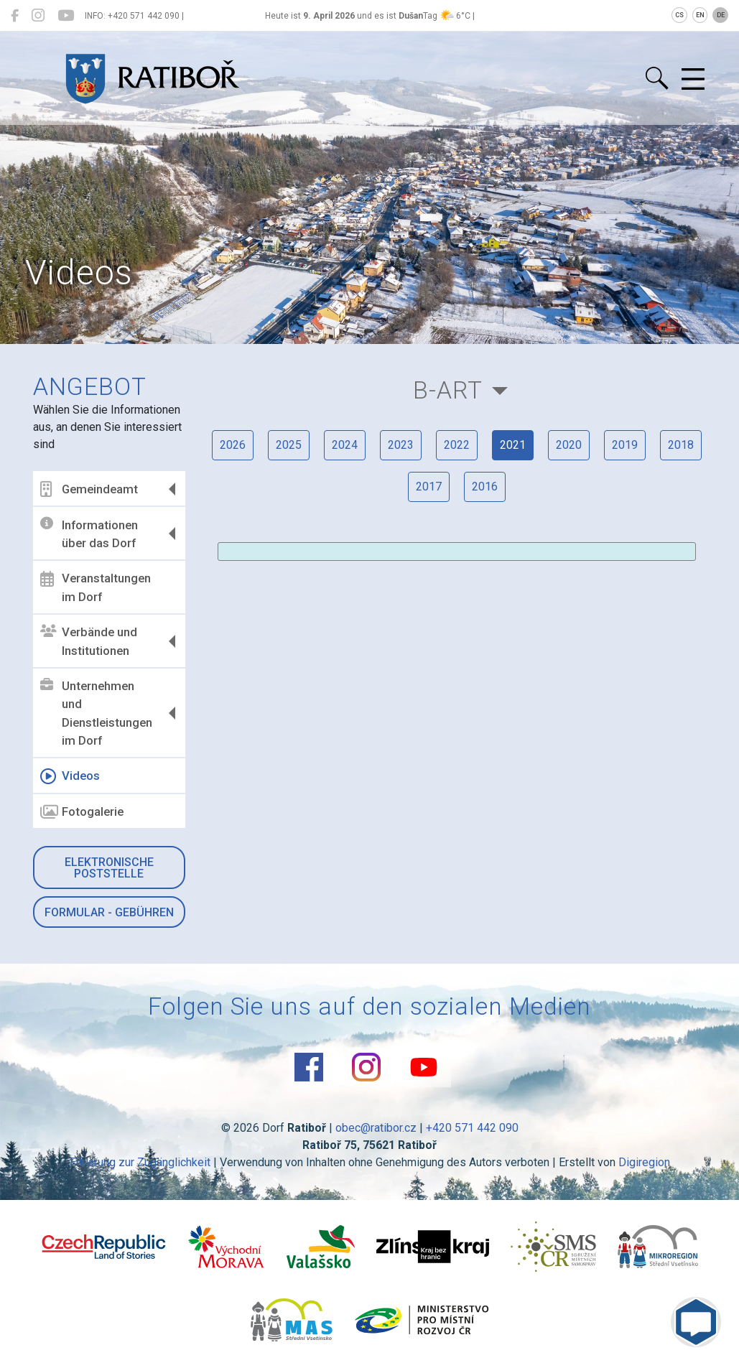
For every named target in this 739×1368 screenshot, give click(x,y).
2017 (429, 486)
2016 (485, 486)
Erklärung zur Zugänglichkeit (140, 1162)
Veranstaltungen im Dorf (95, 587)
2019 (625, 445)
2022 (457, 445)
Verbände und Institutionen (88, 641)
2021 (513, 445)
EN (700, 15)
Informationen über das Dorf (89, 533)
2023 (401, 445)
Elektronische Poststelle (109, 867)
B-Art (448, 390)
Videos (70, 776)
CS (679, 15)
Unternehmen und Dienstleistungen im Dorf (96, 713)
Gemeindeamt (89, 489)
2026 (233, 445)
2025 (289, 445)
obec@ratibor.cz (376, 1128)
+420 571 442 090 (472, 1128)
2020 (569, 445)
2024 (345, 445)
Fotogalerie (82, 812)
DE (721, 15)
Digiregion (644, 1162)
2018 (681, 445)
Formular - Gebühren (109, 912)
